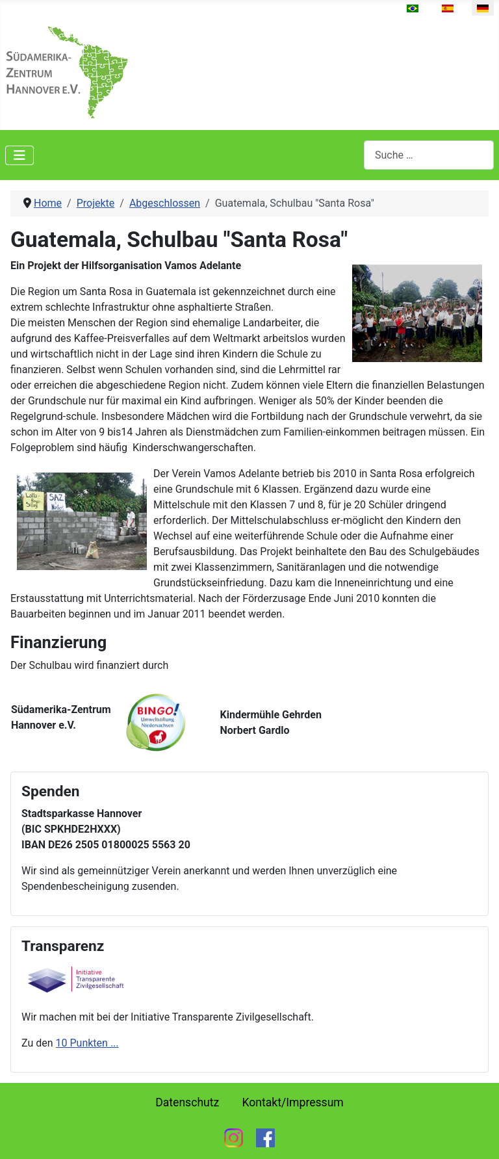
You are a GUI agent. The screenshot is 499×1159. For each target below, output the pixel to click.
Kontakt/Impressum (292, 1102)
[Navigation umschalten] (19, 155)
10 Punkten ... (87, 1043)
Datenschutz (187, 1102)
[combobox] (429, 155)
